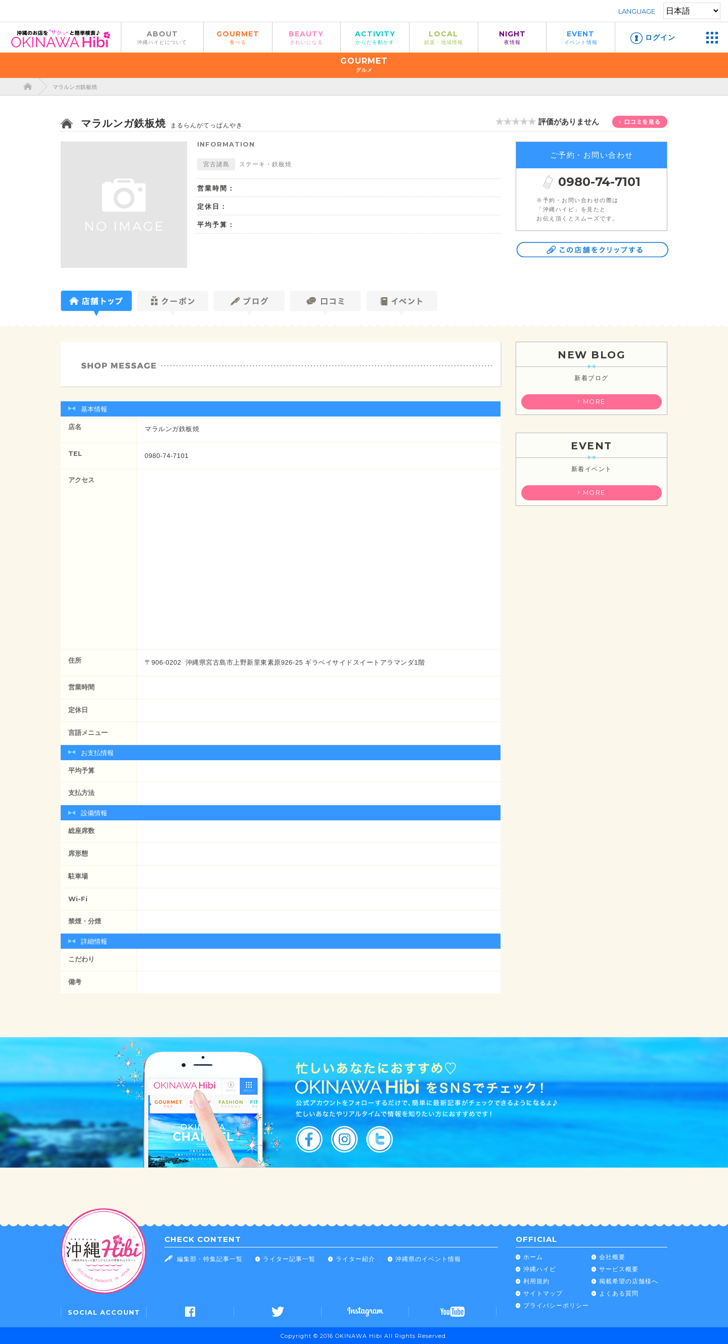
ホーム (533, 1257)
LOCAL (444, 37)
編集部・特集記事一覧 (210, 1259)
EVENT (581, 37)
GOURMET (238, 37)
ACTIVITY (375, 37)
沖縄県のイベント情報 (428, 1259)
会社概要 (612, 1257)
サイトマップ (543, 1293)
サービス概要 (619, 1269)
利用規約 (536, 1281)
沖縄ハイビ (539, 1269)
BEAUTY (306, 37)
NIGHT (512, 37)
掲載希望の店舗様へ (628, 1281)
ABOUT (162, 37)
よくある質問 (619, 1293)
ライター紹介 (355, 1259)
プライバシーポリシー (556, 1305)
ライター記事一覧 (289, 1259)
